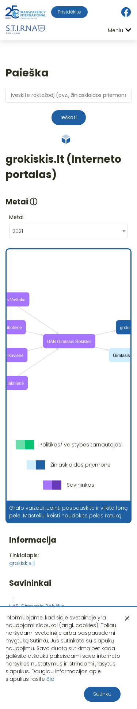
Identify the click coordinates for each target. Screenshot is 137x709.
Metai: (16, 217)
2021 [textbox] (17, 231)
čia (50, 679)
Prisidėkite (69, 11)
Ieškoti (69, 117)
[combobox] (68, 231)
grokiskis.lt (22, 563)
